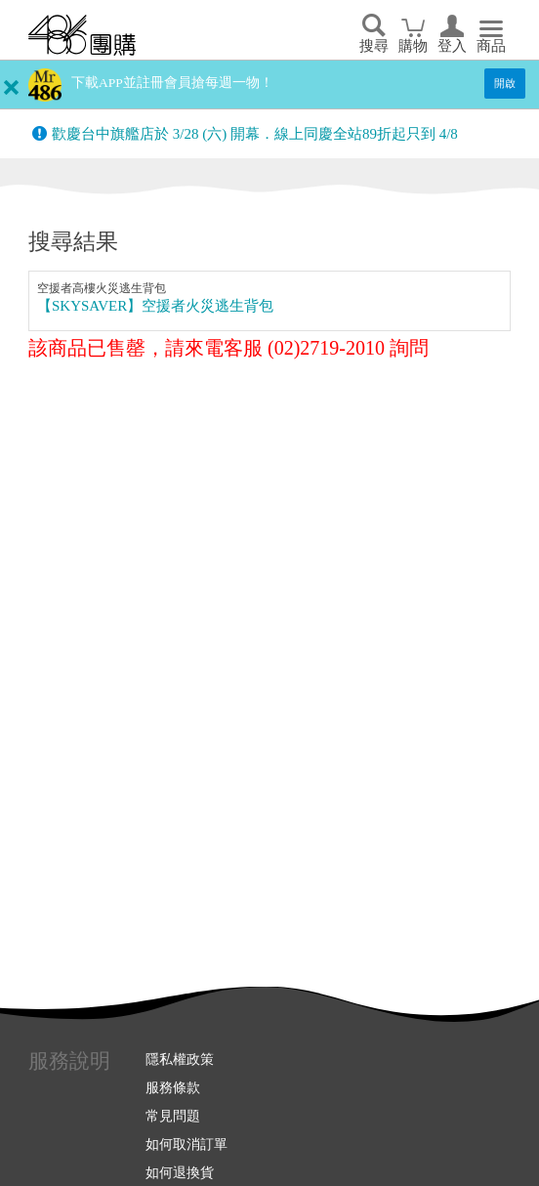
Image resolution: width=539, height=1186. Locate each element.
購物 (413, 46)
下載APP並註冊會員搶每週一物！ (172, 82)
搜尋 (374, 46)
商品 (491, 46)
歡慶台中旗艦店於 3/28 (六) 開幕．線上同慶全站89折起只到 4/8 (255, 134)
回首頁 (82, 35)
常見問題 (172, 1115)
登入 (452, 46)
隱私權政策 (179, 1059)
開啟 (505, 83)
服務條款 (172, 1087)
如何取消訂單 (186, 1144)
